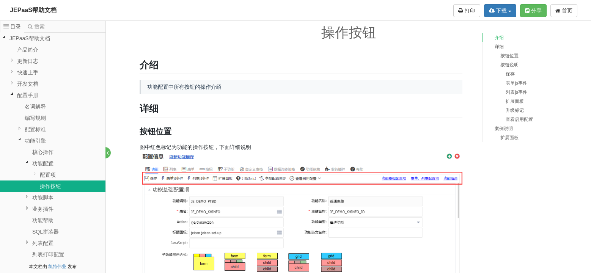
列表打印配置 (48, 254)
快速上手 (27, 72)
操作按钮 (50, 186)
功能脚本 (42, 198)
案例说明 (504, 128)
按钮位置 (509, 55)
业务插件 (42, 209)
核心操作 (42, 152)
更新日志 (27, 61)
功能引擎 (35, 141)
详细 (499, 46)
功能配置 (42, 163)
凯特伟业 (57, 266)
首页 (563, 11)
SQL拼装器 (45, 232)
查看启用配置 (519, 119)
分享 (533, 11)
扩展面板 (515, 101)
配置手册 (27, 95)
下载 (500, 11)
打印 (466, 11)
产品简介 (27, 50)
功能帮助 (42, 220)
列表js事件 (516, 92)
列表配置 (42, 243)
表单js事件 (516, 83)
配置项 (48, 175)
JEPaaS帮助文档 (33, 10)
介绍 (499, 37)
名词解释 (35, 107)
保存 (510, 74)
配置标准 (35, 129)
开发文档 (27, 84)
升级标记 (515, 110)
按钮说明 (509, 64)
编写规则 (35, 118)
